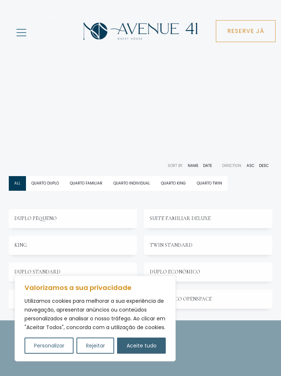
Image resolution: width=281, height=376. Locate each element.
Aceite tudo (142, 345)
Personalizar (49, 345)
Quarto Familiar (86, 183)
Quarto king (173, 183)
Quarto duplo (45, 183)
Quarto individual (131, 183)
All (17, 183)
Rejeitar (95, 345)
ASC (250, 165)
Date (207, 165)
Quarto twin (209, 183)
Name (193, 165)
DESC (264, 165)
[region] (95, 318)
